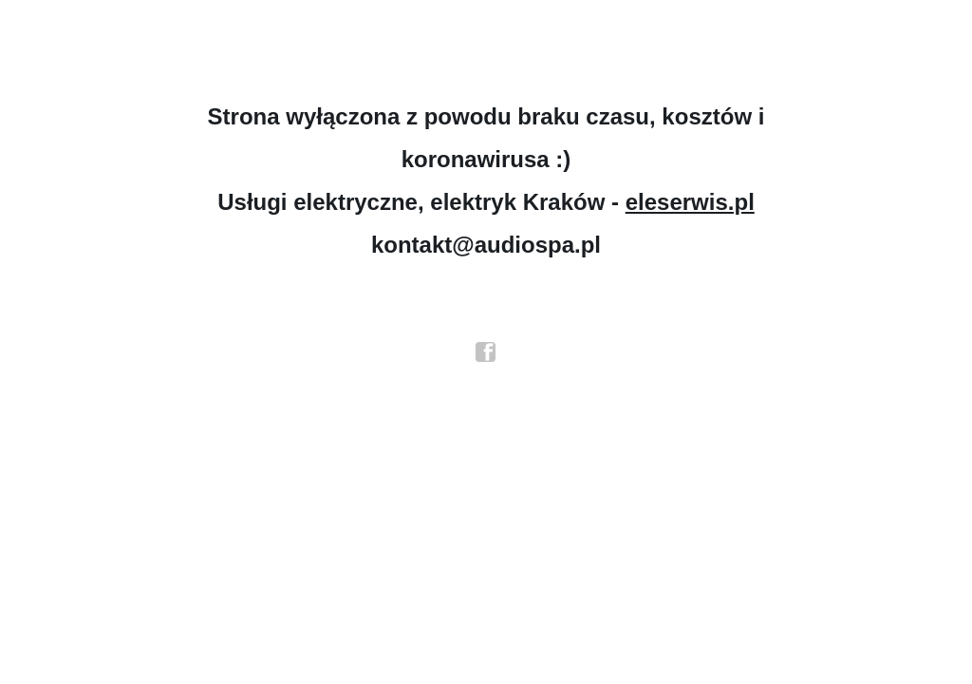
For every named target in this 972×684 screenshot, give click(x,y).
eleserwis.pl (690, 202)
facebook (486, 352)
